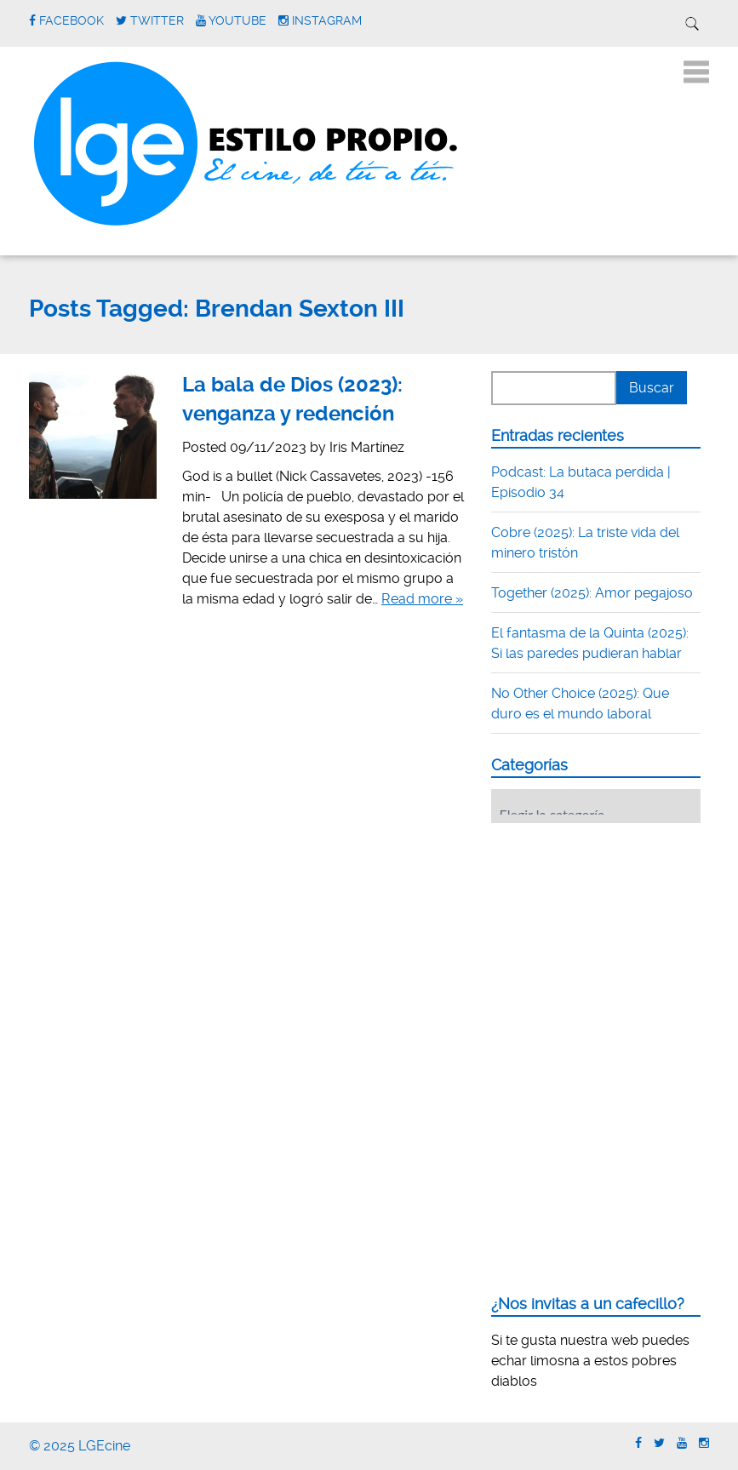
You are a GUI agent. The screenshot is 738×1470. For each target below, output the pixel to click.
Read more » (422, 599)
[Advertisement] (614, 941)
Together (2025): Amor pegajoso (592, 593)
